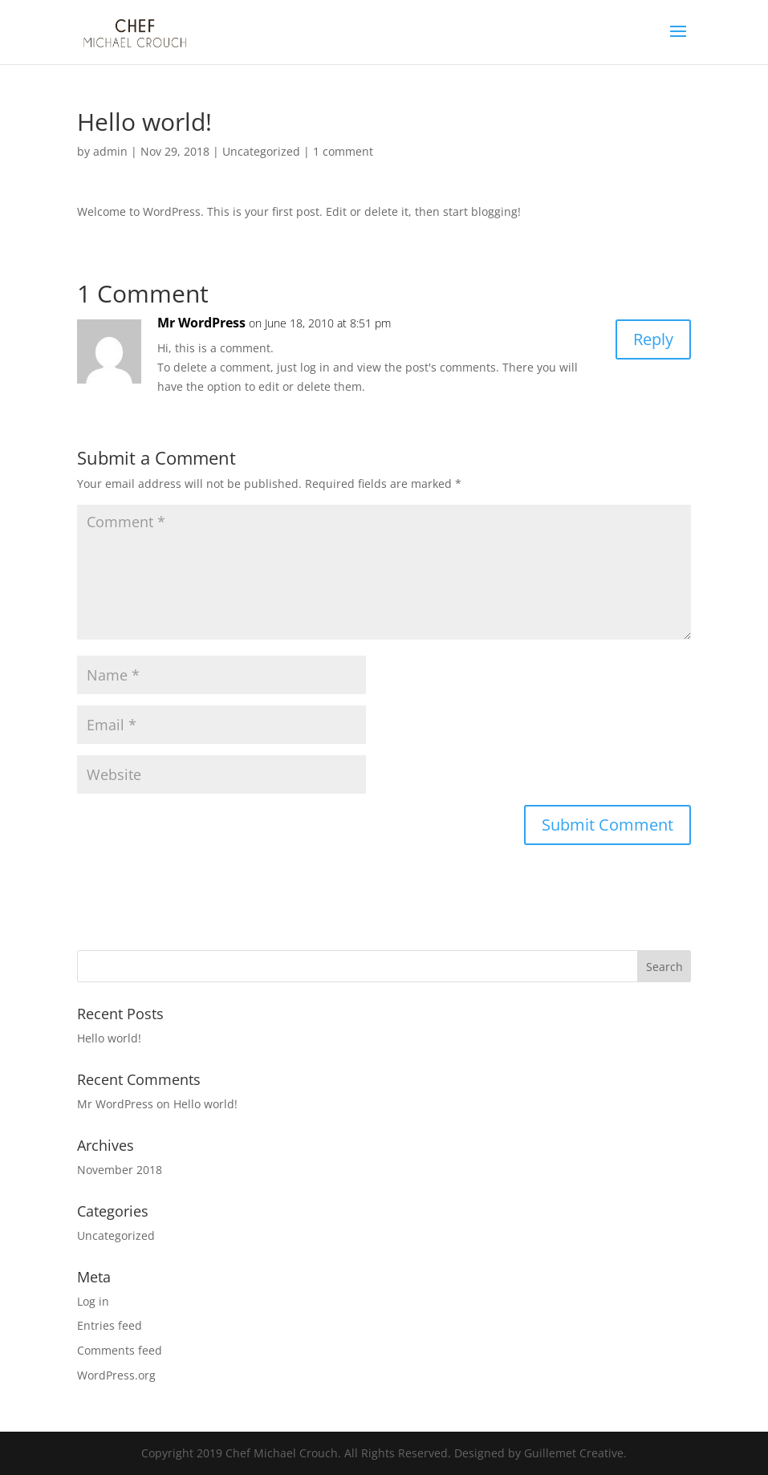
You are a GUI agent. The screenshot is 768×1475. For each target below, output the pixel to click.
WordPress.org (116, 1375)
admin (110, 151)
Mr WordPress (201, 322)
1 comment (343, 151)
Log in (93, 1301)
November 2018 (119, 1169)
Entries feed (109, 1325)
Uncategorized (261, 151)
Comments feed (119, 1350)
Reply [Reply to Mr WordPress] (653, 339)
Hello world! (109, 1038)
